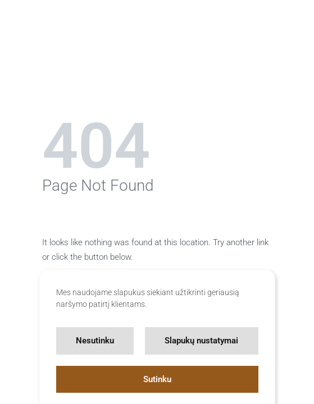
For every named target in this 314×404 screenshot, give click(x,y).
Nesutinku (95, 341)
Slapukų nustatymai (201, 341)
